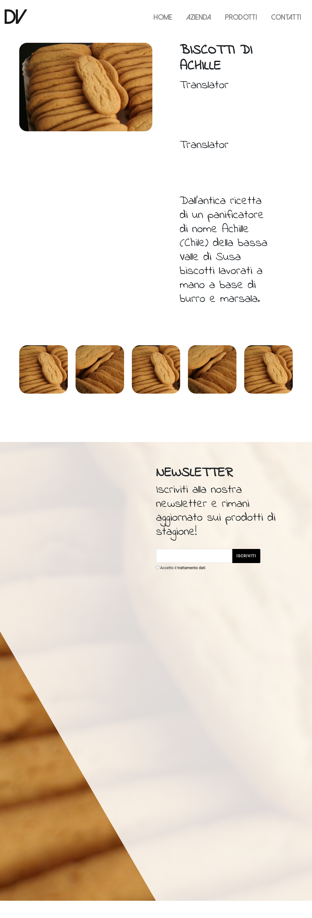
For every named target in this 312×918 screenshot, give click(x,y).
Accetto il (180, 567)
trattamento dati (191, 567)
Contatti (286, 17)
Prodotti (241, 17)
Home (163, 17)
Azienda (198, 17)
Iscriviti (246, 556)
